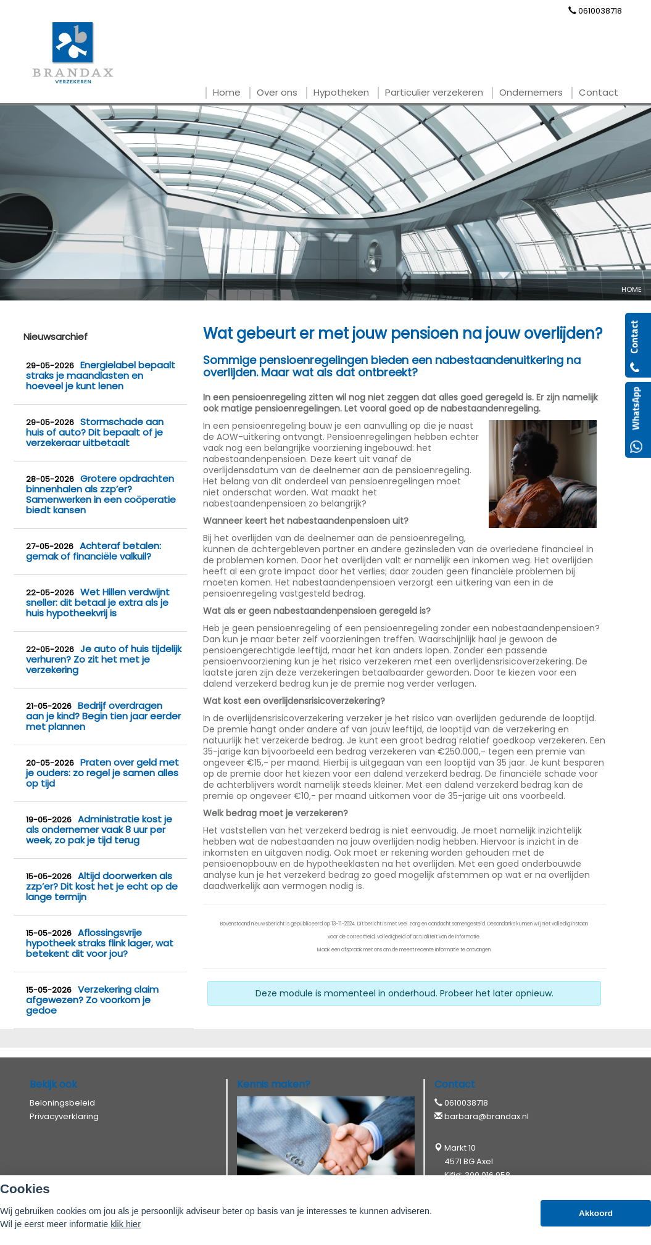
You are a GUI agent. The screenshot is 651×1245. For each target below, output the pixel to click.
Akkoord (596, 1213)
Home (631, 289)
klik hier (125, 1224)
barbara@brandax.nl (486, 1116)
